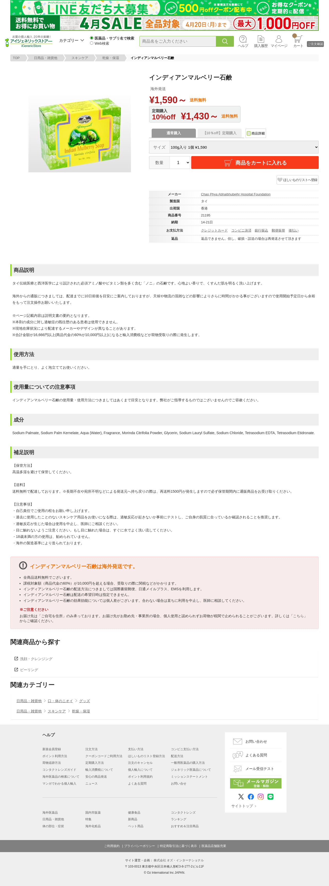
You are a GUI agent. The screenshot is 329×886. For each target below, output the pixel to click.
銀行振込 (261, 230)
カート (297, 40)
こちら (298, 616)
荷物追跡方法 (51, 763)
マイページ (279, 46)
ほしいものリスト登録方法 (146, 756)
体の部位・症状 (53, 826)
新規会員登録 (51, 749)
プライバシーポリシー (139, 846)
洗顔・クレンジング (36, 659)
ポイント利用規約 (140, 776)
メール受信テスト (259, 769)
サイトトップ (242, 806)
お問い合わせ (256, 741)
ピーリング (29, 670)
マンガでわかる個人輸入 (59, 783)
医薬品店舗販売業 (214, 846)
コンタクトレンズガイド (59, 769)
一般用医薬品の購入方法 (188, 763)
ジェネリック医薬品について (191, 769)
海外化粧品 (93, 826)
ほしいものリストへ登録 (300, 180)
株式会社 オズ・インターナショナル (179, 860)
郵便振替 (278, 230)
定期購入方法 (94, 763)
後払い (294, 230)
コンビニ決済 (241, 230)
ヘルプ (243, 46)
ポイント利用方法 (54, 756)
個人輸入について (140, 769)
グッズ (84, 701)
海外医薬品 (50, 812)
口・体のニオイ (60, 701)
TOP (16, 58)
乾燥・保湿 (110, 58)
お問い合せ (178, 783)
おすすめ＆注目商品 (185, 826)
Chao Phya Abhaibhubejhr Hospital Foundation (235, 194)
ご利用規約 (112, 846)
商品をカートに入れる (255, 163)
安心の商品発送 (96, 776)
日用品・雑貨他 (45, 58)
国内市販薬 (93, 812)
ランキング (178, 819)
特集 (88, 819)
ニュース (91, 783)
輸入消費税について (99, 769)
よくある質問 (137, 783)
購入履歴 (261, 46)
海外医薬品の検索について (60, 776)
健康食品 (134, 812)
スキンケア (79, 58)
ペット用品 (135, 826)
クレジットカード (214, 230)
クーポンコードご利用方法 (103, 756)
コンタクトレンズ (183, 812)
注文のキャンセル (140, 763)
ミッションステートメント (189, 776)
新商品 (132, 819)
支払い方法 (135, 749)
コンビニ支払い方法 (185, 749)
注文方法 (91, 749)
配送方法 (177, 756)
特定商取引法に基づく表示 (178, 846)
